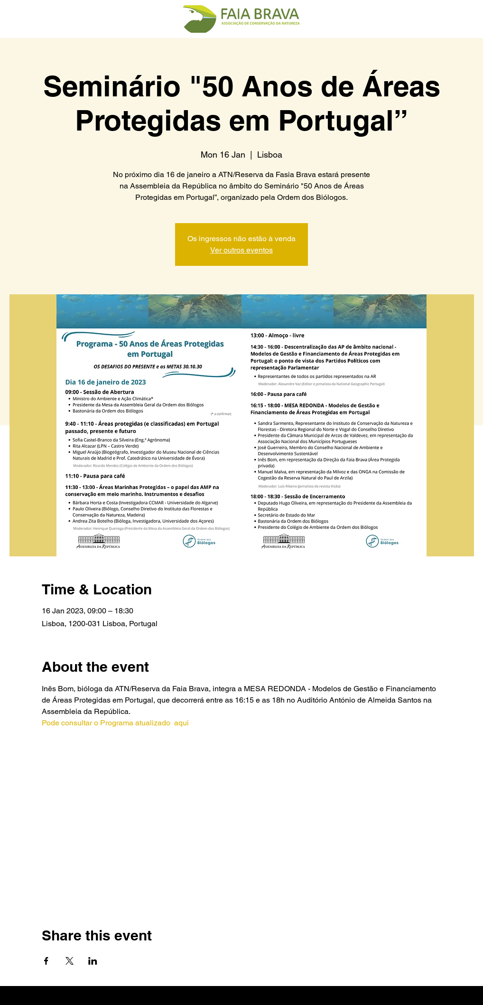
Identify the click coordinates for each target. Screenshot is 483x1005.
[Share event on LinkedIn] (92, 961)
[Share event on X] (69, 961)
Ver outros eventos (241, 249)
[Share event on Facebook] (46, 961)
